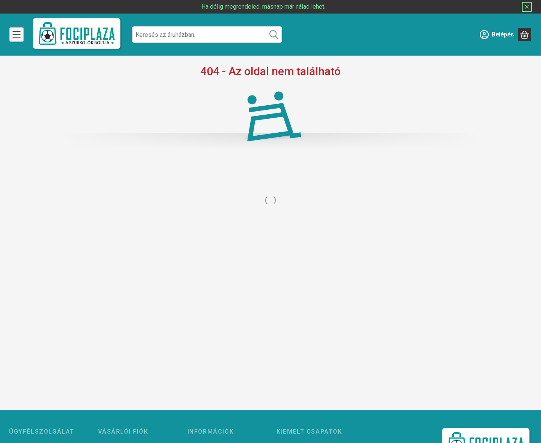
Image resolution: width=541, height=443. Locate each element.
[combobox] (207, 34)
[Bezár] (527, 7)
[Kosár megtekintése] (524, 34)
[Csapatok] (16, 34)
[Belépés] (497, 34)
